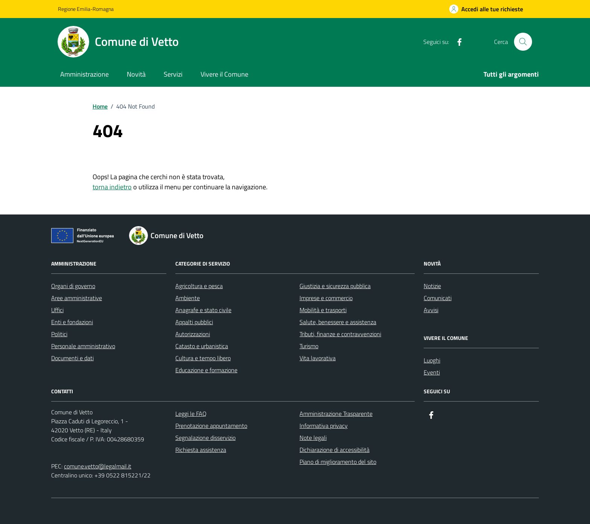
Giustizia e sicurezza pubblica (335, 285)
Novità (136, 74)
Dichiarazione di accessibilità (335, 449)
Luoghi (432, 360)
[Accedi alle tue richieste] (486, 9)
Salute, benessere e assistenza (338, 321)
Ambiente (187, 297)
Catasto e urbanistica (201, 345)
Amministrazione (84, 74)
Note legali (313, 437)
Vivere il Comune (224, 74)
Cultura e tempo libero (203, 357)
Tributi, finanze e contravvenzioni (340, 333)
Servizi (173, 74)
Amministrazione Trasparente (336, 413)
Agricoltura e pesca (199, 285)
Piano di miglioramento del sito (338, 461)
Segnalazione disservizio (205, 437)
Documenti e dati (72, 357)
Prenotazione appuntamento (211, 425)
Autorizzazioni (192, 333)
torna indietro (112, 187)
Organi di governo (73, 285)
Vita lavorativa (318, 357)
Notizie (432, 285)
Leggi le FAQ (191, 413)
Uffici (57, 309)
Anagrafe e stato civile (203, 309)
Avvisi (431, 309)
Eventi (432, 372)
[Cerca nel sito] (523, 42)
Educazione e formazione (206, 370)
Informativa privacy (324, 425)
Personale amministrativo (83, 345)
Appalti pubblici (194, 321)
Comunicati (438, 297)
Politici (59, 333)
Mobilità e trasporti (323, 309)
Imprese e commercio (326, 297)
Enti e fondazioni (72, 321)
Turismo (309, 345)
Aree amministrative (76, 297)
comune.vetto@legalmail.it (97, 466)
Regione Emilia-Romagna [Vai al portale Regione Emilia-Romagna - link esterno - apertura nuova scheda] (86, 9)
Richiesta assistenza (200, 449)
